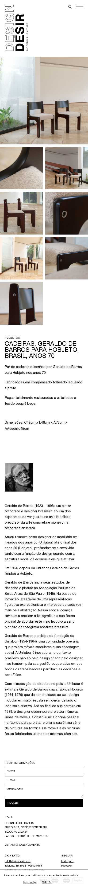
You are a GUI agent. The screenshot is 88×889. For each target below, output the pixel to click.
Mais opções (30, 883)
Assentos (12, 337)
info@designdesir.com (18, 861)
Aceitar (47, 883)
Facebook (66, 866)
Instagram (67, 861)
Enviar (13, 803)
